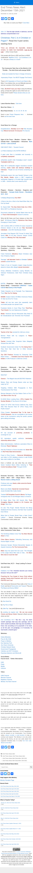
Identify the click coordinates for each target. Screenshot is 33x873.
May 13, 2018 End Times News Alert (9, 818)
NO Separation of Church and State (16, 81)
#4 (21, 110)
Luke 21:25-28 (11, 143)
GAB (2, 662)
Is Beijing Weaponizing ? (11, 197)
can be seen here (10, 116)
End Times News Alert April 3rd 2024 (9, 794)
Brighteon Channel (6, 679)
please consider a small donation (15, 735)
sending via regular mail (10, 612)
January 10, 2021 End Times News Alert (10, 802)
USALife (3, 668)
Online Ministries (6, 637)
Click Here (26, 23)
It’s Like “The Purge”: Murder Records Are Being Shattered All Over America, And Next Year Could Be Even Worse (16, 510)
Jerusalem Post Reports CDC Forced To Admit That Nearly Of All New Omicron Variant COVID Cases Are (16, 235)
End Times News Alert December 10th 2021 (15, 758)
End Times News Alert (9, 754)
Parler (2, 664)
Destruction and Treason (19, 586)
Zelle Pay (5, 608)
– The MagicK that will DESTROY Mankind (16, 378)
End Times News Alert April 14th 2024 (10, 791)
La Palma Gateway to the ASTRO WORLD (13, 151)
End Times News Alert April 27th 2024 (10, 788)
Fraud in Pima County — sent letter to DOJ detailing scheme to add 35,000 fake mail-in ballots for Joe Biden (16, 457)
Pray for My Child (6, 639)
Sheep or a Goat (15, 59)
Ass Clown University (7, 645)
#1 (13, 107)
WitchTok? (4, 375)
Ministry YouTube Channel (8, 681)
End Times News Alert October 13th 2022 (11, 839)
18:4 (6, 194)
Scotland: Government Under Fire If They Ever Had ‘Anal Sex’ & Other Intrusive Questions (16, 349)
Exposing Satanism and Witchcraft (11, 653)
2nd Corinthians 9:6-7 (8, 619)
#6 (25, 110)
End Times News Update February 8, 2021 (11, 823)
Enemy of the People (15, 287)
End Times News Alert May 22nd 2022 (10, 833)
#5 (23, 110)
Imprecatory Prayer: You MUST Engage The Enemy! (16, 77)
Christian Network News (8, 647)
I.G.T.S (3, 283)
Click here (19, 103)
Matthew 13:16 (13, 57)
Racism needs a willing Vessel (10, 479)
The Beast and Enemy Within (9, 588)
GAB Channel (5, 675)
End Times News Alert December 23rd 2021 (15, 760)
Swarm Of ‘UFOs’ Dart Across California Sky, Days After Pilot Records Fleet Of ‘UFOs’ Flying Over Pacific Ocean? (16, 406)
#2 (17, 110)
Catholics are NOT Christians (9, 651)
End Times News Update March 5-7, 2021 (11, 828)
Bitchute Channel (6, 677)
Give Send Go (7, 601)
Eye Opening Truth (6, 643)
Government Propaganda (8, 649)
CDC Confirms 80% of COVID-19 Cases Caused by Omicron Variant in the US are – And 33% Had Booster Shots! (16, 228)
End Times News (7, 756)
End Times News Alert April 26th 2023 (10, 844)
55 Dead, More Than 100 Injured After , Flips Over (16, 502)
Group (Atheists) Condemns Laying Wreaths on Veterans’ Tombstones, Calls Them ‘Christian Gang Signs (16, 273)
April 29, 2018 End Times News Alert (9, 808)
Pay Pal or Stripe (8, 605)
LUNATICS (23, 285)
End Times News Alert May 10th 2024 (10, 786)
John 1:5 (3, 31)
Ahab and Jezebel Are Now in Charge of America (16, 74)
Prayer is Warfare (6, 641)
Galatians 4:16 (5, 570)
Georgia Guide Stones (16, 192)
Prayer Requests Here (17, 114)
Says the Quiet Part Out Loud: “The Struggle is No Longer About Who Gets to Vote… (16, 552)
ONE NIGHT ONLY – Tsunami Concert (12, 147)
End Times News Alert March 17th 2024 (10, 796)
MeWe (3, 666)
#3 (19, 110)
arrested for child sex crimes (15, 332)
